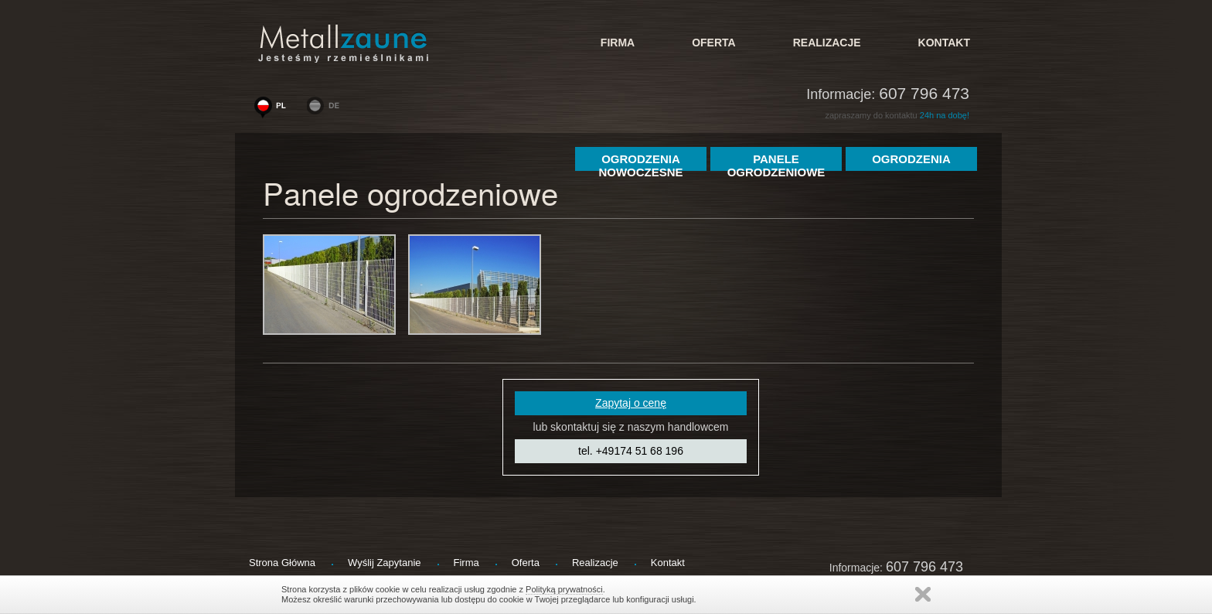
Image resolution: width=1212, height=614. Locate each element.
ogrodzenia (911, 158)
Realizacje (827, 42)
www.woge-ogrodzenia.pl (273, 109)
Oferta (714, 42)
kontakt (944, 42)
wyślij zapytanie (384, 562)
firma (618, 42)
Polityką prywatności (564, 589)
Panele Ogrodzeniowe (776, 161)
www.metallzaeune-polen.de (326, 109)
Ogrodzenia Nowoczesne (640, 161)
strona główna (282, 562)
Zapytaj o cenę (630, 403)
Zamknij (923, 594)
